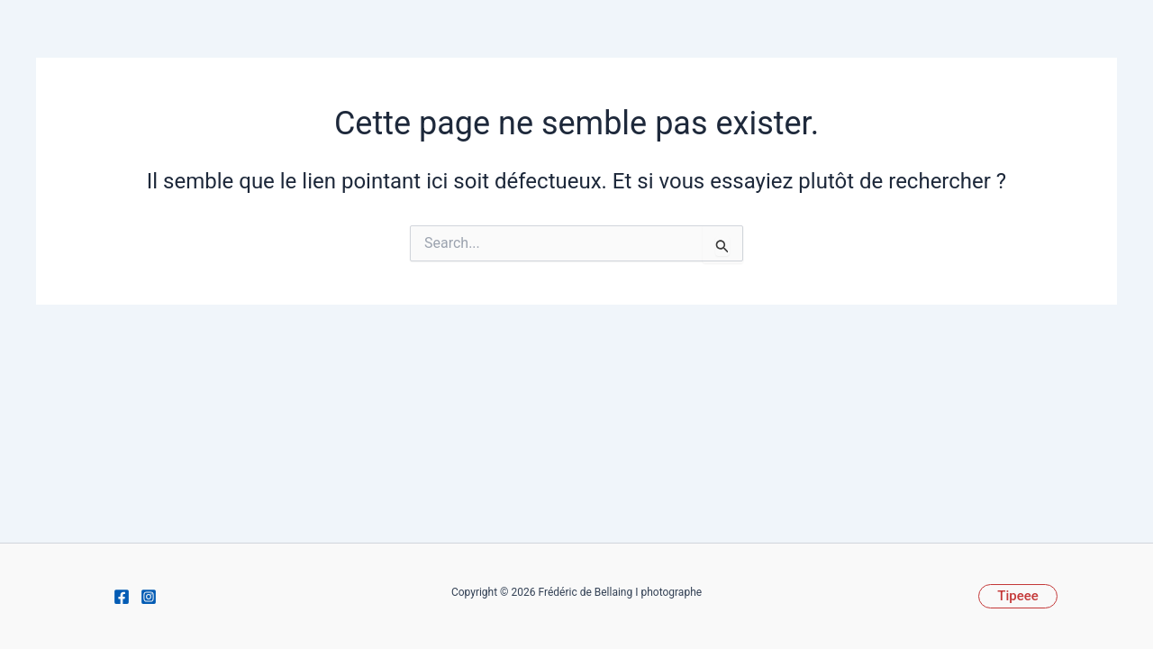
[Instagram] (149, 597)
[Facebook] (121, 597)
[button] (1018, 596)
